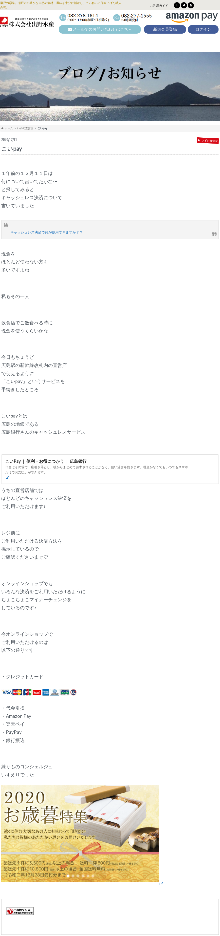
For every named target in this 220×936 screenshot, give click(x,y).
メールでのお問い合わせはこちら (100, 29)
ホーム (7, 128)
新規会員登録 (165, 29)
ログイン (203, 29)
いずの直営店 (25, 128)
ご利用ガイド (159, 5)
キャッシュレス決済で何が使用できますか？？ (46, 232)
